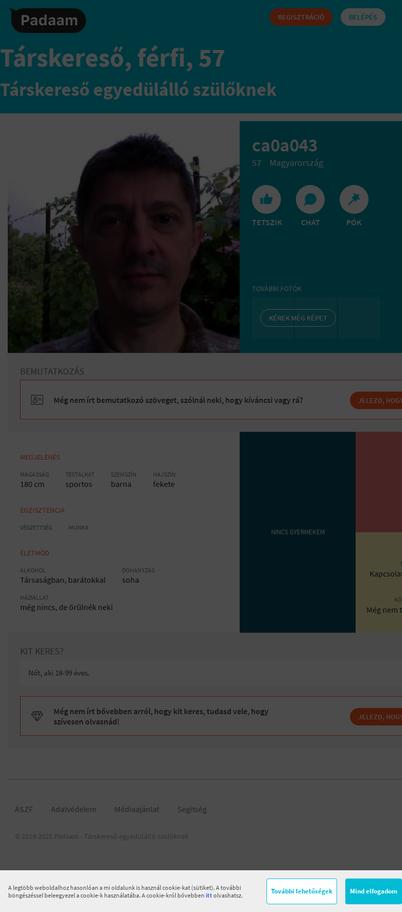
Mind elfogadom (373, 891)
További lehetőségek (301, 891)
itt (209, 895)
